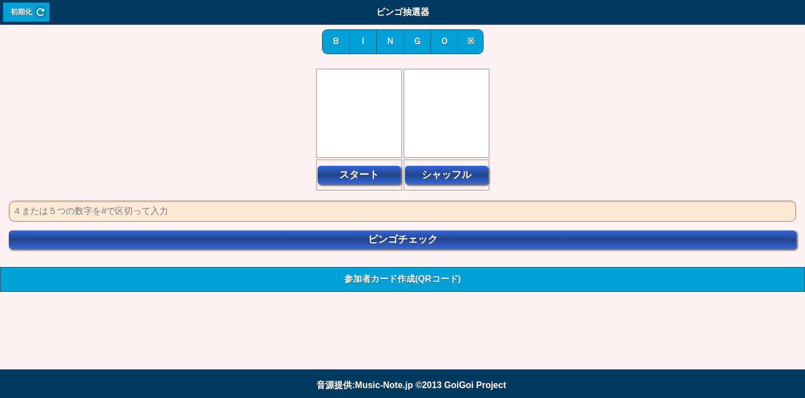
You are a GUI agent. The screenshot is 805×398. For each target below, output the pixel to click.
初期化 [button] (21, 12)
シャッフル (446, 174)
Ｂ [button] (335, 41)
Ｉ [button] (363, 41)
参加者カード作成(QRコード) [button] (402, 279)
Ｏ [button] (444, 41)
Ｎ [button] (390, 41)
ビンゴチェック (403, 239)
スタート (359, 174)
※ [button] (470, 41)
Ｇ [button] (417, 41)
